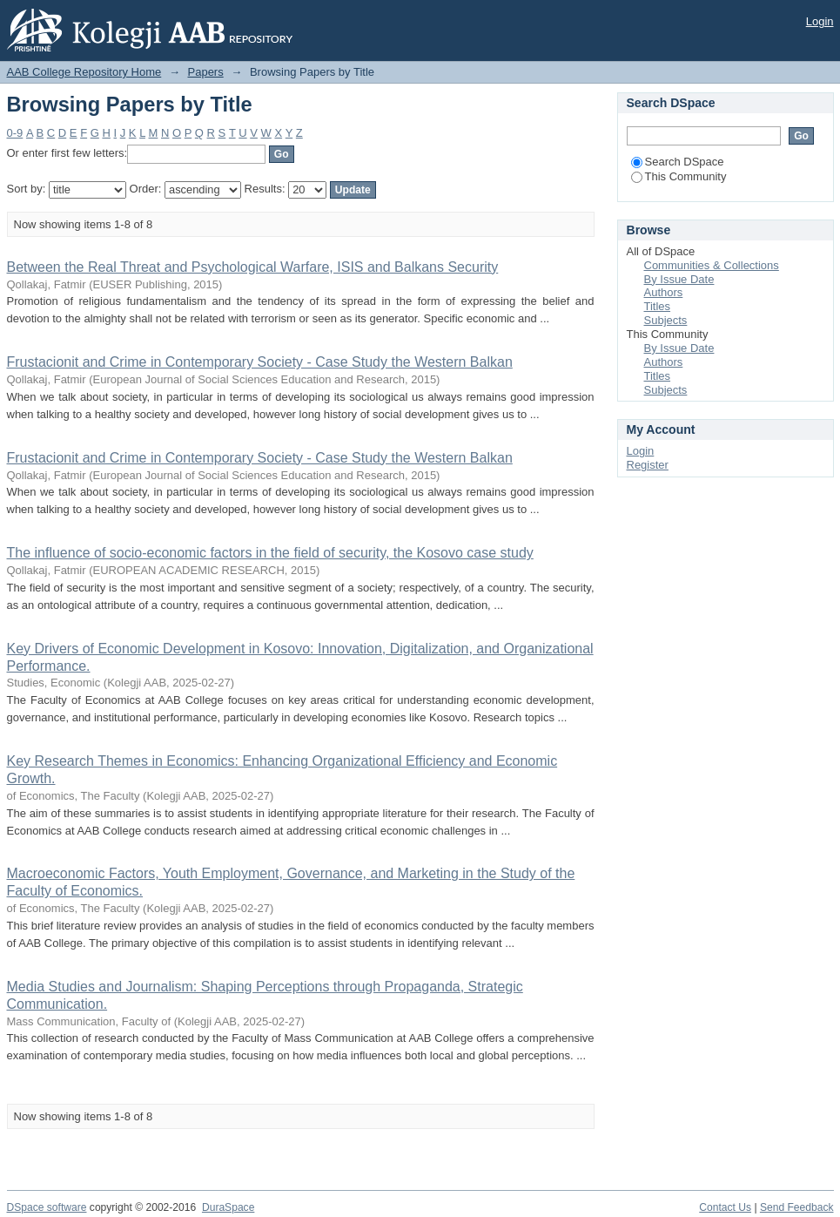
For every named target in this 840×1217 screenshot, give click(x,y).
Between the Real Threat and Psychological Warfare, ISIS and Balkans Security (253, 267)
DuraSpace (228, 1207)
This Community (679, 176)
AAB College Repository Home (84, 71)
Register (648, 464)
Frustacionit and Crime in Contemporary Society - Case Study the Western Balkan (260, 362)
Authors (663, 292)
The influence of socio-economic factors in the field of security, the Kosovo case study (270, 552)
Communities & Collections (711, 265)
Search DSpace (677, 161)
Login (820, 21)
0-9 (15, 132)
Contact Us (725, 1207)
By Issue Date (679, 279)
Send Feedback (797, 1207)
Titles (657, 306)
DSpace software (47, 1207)
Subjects (666, 320)
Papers (206, 71)
